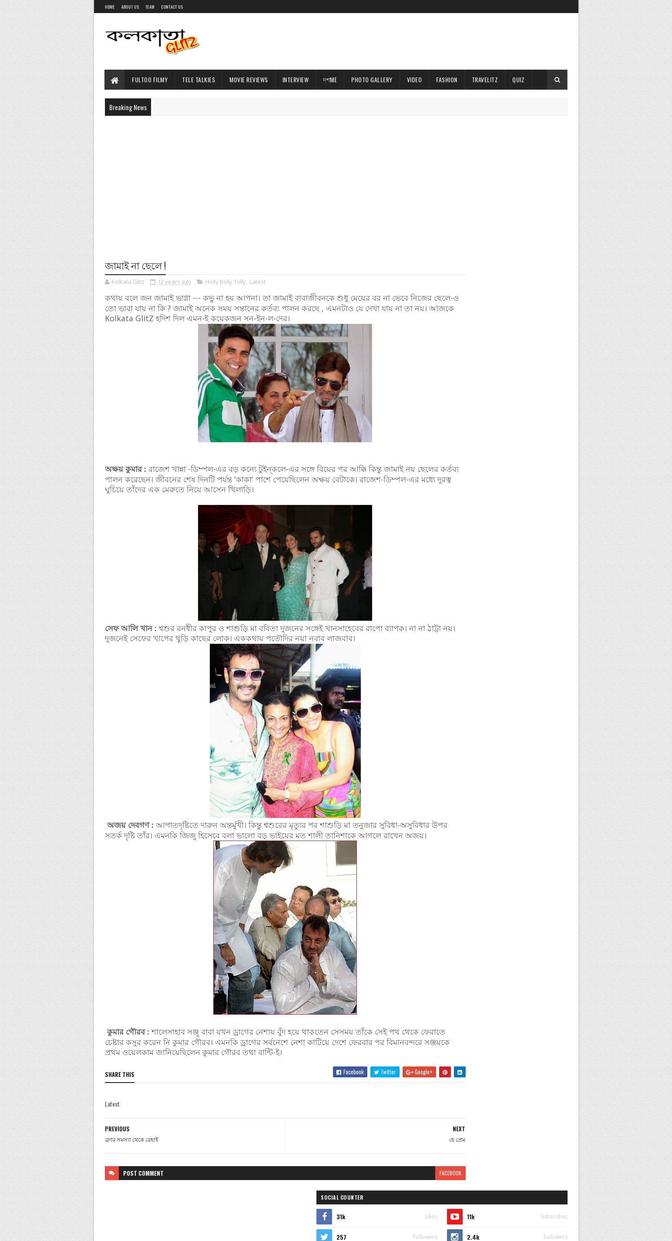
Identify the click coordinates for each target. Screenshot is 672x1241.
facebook (398, 1184)
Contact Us (172, 6)
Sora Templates (146, 1229)
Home (110, 6)
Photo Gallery (372, 79)
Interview (295, 79)
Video (414, 79)
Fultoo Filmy (150, 79)
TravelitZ (485, 79)
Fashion (447, 79)
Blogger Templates (191, 1229)
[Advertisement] (409, 41)
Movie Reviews (249, 79)
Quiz (519, 79)
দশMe (330, 79)
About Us (130, 6)
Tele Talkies (198, 79)
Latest (257, 283)
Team (150, 6)
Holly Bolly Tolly (225, 283)
